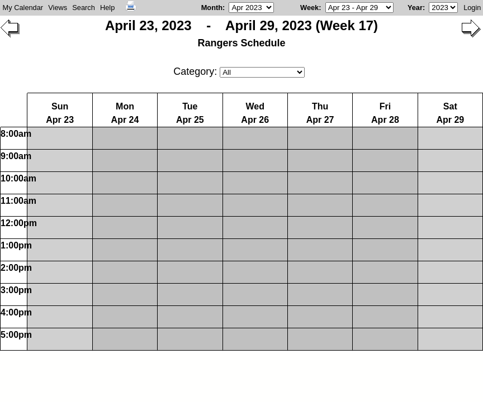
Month (211, 7)
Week (309, 7)
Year (415, 7)
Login (472, 7)
